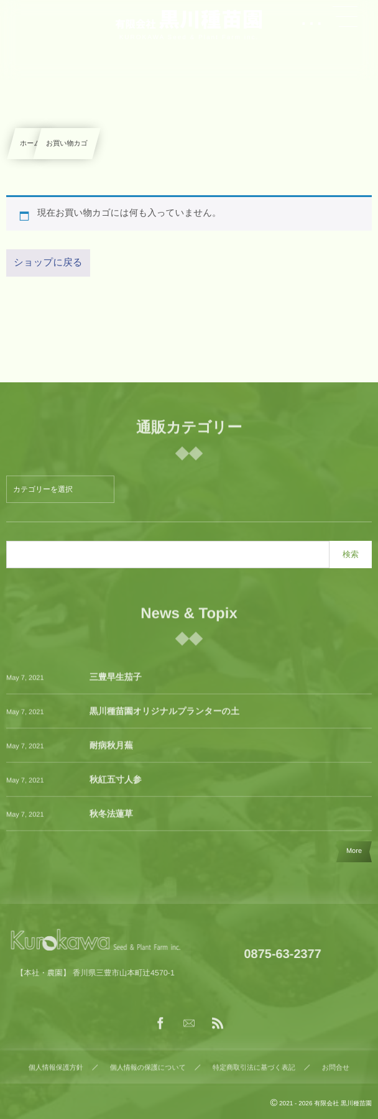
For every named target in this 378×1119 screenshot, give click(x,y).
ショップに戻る (48, 262)
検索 (351, 554)
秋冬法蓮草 (111, 819)
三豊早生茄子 (116, 683)
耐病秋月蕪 (111, 751)
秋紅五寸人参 (116, 785)
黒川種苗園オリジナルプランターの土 (164, 717)
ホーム (30, 143)
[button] (345, 17)
